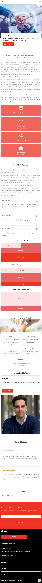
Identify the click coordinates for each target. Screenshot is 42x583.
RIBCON (6, 580)
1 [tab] (20, 436)
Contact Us (20, 522)
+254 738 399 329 (6, 548)
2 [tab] (22, 436)
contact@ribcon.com (8, 555)
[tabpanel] (21, 410)
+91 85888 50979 (6, 553)
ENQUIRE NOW (7, 44)
